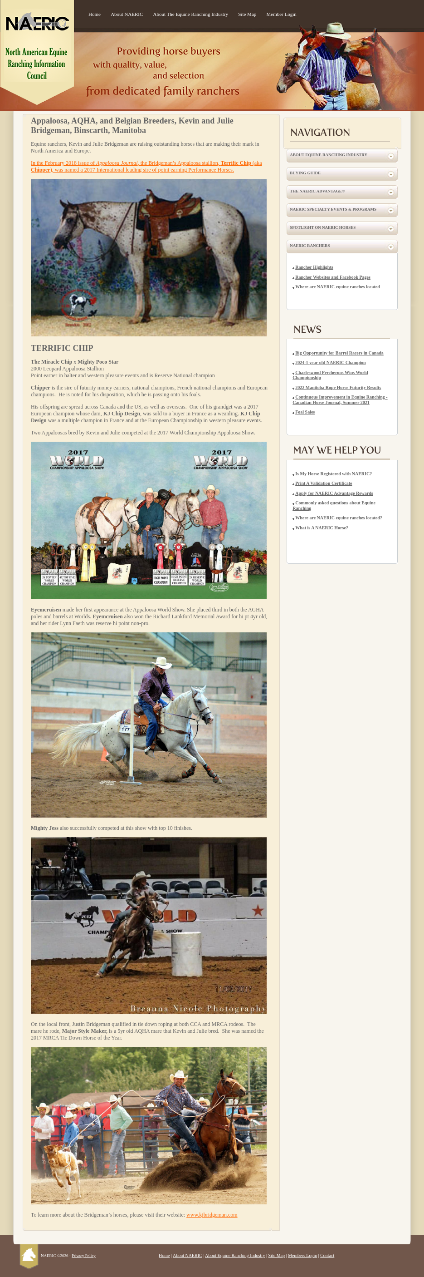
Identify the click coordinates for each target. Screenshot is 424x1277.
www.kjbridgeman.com (212, 1215)
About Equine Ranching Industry (328, 155)
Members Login (302, 1255)
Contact (327, 1255)
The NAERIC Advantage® (317, 191)
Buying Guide (305, 173)
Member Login (282, 14)
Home (94, 14)
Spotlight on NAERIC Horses (323, 227)
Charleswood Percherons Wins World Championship (330, 375)
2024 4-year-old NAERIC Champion (330, 362)
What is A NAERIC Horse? (321, 527)
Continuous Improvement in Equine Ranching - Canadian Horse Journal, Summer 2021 (339, 399)
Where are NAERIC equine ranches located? (338, 517)
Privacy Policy (84, 1255)
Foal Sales (305, 411)
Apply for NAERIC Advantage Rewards (334, 493)
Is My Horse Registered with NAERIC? (333, 473)
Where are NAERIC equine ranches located (337, 286)
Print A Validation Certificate (323, 483)
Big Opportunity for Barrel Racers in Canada (339, 352)
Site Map (247, 14)
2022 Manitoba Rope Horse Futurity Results (338, 387)
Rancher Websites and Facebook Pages (332, 277)
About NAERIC (127, 14)
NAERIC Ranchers (310, 245)
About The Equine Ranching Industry (190, 14)
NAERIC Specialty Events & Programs (333, 209)
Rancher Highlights (314, 267)
